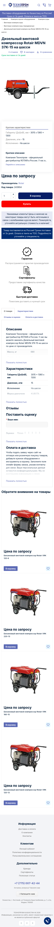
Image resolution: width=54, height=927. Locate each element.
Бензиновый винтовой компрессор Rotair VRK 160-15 (25, 713)
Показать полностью (16, 362)
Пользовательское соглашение (27, 856)
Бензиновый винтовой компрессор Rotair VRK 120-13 (25, 791)
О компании (27, 832)
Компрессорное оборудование (23, 19)
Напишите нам (27, 894)
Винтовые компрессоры (13, 23)
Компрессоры (43, 19)
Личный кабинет (27, 849)
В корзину (35, 195)
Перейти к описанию (15, 164)
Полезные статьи (27, 875)
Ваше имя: (13, 419)
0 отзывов (13, 52)
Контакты (27, 836)
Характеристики (25, 311)
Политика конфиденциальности (27, 852)
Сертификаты (27, 872)
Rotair (21, 183)
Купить (27, 204)
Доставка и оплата (27, 829)
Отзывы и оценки (12, 317)
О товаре (8, 311)
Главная (4, 19)
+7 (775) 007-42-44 (27, 883)
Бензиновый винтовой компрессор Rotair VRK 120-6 (25, 556)
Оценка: (10, 433)
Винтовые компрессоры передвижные (19, 26)
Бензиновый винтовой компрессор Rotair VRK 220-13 (25, 634)
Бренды (27, 868)
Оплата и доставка (34, 317)
